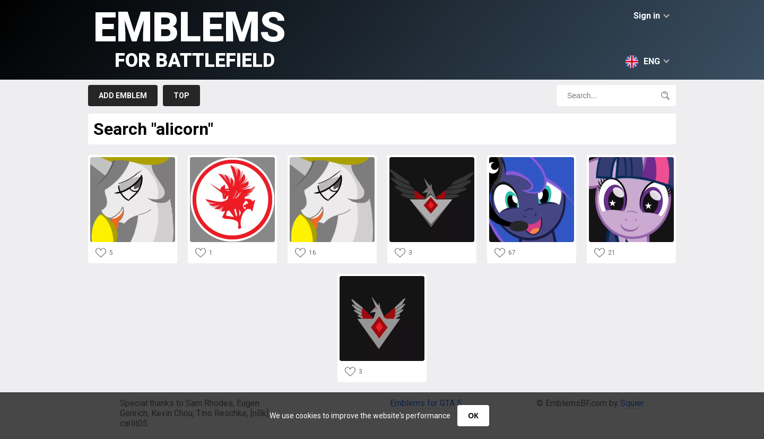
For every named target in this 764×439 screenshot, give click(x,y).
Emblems (189, 37)
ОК (473, 415)
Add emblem (123, 95)
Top (181, 95)
